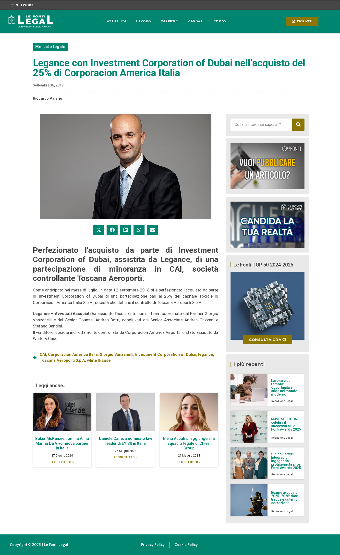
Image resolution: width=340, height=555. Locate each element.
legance (205, 354)
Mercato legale (50, 46)
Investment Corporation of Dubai (165, 354)
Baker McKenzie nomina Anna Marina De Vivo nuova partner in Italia (62, 443)
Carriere (169, 21)
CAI (43, 354)
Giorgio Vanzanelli (116, 354)
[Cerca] (298, 125)
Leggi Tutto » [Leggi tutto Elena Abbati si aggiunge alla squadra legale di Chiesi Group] (189, 462)
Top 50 (220, 21)
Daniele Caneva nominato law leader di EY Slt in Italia (125, 441)
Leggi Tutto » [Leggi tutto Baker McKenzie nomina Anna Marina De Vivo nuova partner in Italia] (62, 462)
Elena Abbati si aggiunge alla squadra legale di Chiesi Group (189, 443)
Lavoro (143, 21)
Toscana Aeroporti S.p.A (62, 360)
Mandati (195, 21)
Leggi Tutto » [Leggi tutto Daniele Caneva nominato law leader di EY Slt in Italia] (125, 457)
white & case (99, 360)
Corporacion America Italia (73, 354)
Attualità (117, 21)
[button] (98, 230)
